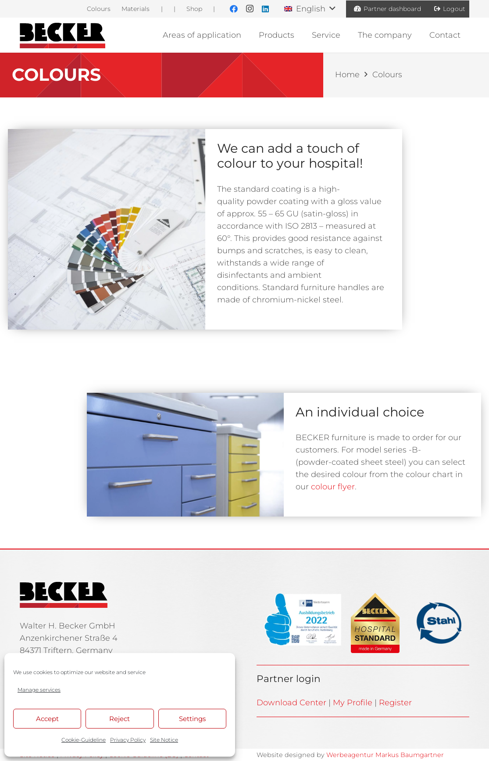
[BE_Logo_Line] (62, 35)
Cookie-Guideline (83, 739)
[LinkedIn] (265, 9)
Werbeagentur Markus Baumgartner (385, 755)
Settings (192, 718)
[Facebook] (234, 9)
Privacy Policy (128, 739)
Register (395, 702)
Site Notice (164, 739)
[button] (309, 9)
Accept (47, 718)
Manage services (39, 689)
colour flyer (333, 487)
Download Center (291, 702)
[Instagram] (249, 9)
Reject (119, 718)
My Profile (352, 702)
